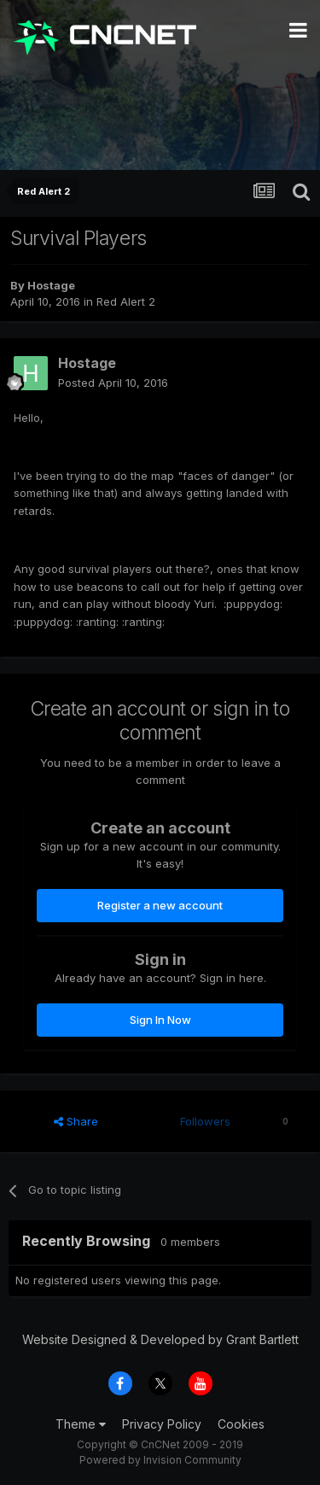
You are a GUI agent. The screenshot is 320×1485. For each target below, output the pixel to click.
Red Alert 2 (125, 301)
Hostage (51, 285)
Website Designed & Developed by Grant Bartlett (160, 1339)
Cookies (241, 1424)
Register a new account (160, 905)
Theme (80, 1424)
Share (76, 1121)
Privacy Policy (161, 1424)
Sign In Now (160, 1019)
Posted (113, 382)
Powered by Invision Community (160, 1459)
